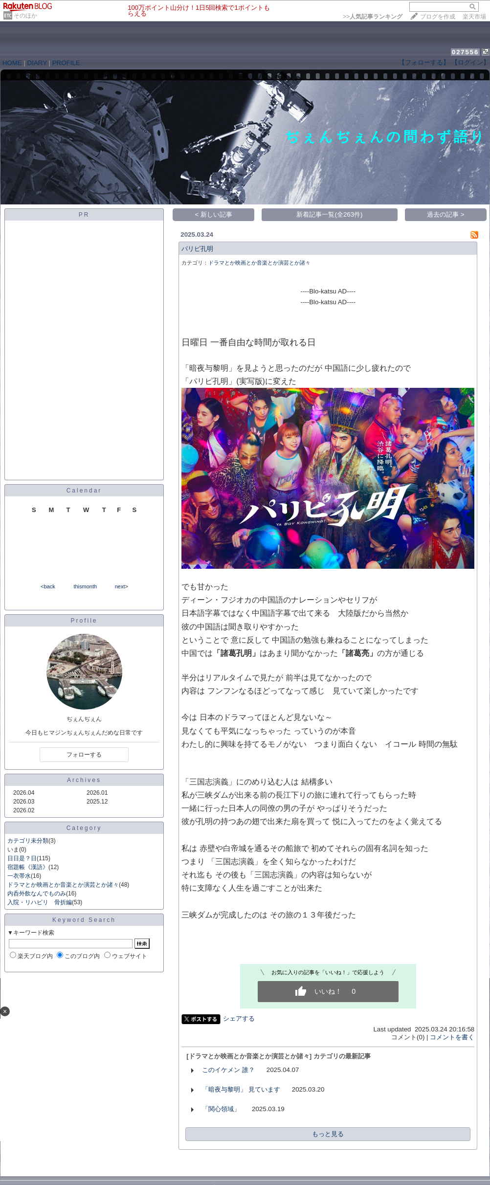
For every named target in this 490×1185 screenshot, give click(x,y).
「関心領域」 (221, 1109)
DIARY (37, 63)
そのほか (25, 15)
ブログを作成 (437, 16)
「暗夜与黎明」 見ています (241, 1089)
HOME (12, 63)
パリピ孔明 (197, 248)
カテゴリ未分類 (27, 840)
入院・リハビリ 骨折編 (39, 902)
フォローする (84, 754)
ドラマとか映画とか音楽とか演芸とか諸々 (63, 884)
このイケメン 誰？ (228, 1069)
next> (121, 586)
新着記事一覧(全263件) (329, 214)
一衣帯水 (19, 875)
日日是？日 (22, 858)
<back (48, 586)
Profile (83, 620)
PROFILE (66, 63)
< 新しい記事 (214, 214)
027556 (465, 52)
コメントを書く (452, 1037)
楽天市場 (474, 16)
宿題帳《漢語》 (27, 867)
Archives (84, 780)
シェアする (239, 1018)
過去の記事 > (446, 214)
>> (372, 16)
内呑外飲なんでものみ (36, 893)
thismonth (85, 586)
